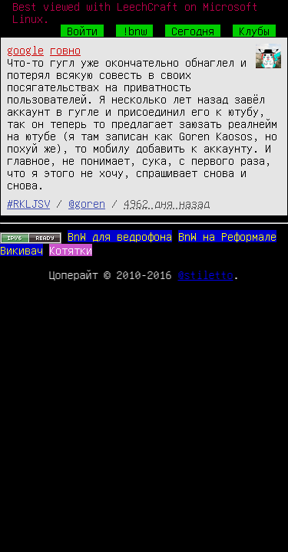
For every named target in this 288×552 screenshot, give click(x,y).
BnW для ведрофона (120, 236)
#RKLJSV (28, 203)
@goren (86, 203)
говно (65, 50)
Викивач (21, 250)
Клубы (254, 31)
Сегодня (192, 31)
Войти (82, 31)
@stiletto (205, 274)
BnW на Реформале (227, 236)
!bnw (134, 31)
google (25, 50)
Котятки (70, 250)
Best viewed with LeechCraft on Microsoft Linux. (135, 12)
